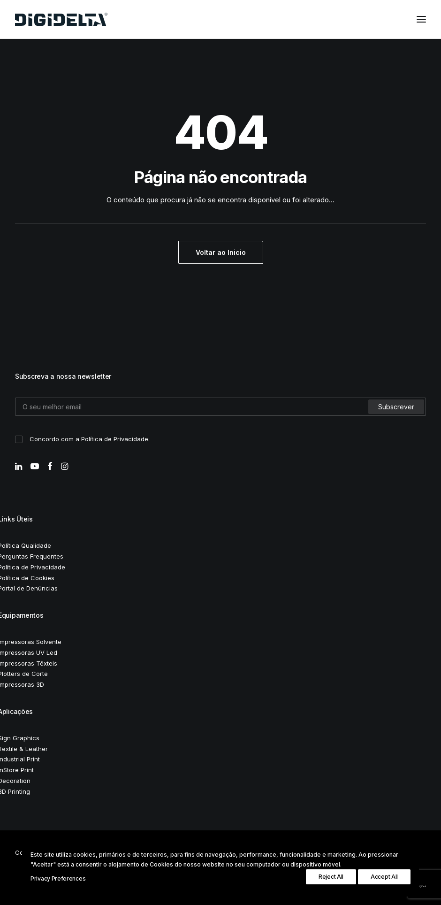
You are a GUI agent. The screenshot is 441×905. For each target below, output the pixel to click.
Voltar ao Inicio (221, 252)
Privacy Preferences (57, 878)
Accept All (384, 876)
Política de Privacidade (114, 439)
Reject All (331, 876)
